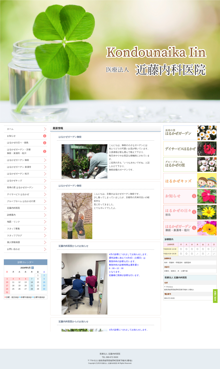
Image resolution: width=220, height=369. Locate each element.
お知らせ (11, 136)
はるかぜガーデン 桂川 (18, 173)
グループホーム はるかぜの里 (21, 201)
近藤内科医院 (13, 208)
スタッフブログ (14, 235)
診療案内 (11, 215)
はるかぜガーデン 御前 (18, 160)
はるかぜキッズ (14, 180)
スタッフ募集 (13, 228)
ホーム (12, 129)
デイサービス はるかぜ (18, 194)
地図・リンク (13, 221)
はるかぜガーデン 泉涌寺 (19, 167)
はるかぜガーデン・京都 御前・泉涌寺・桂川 (19, 151)
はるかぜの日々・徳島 (17, 142)
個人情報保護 (13, 242)
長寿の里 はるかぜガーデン (20, 187)
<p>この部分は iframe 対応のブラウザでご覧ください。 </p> (105, 232)
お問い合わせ (13, 249)
